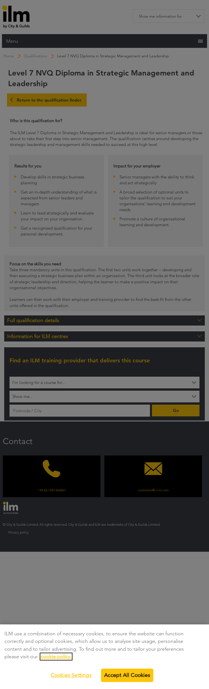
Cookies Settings (71, 675)
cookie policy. (56, 656)
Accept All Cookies (127, 675)
